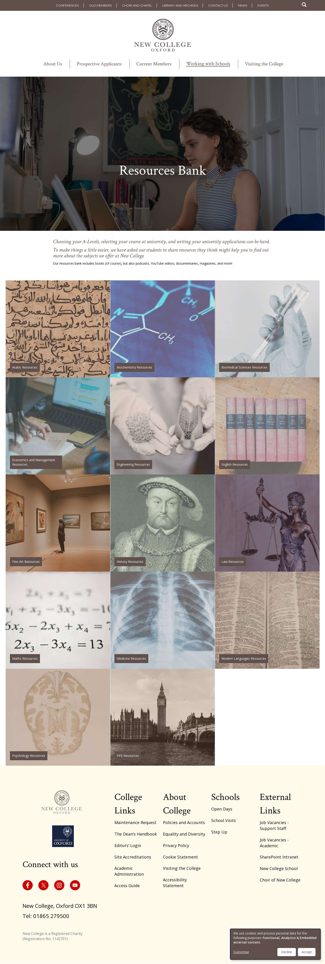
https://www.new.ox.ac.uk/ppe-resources (162, 717)
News (242, 5)
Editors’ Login (127, 845)
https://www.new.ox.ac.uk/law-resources (267, 523)
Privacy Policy (176, 845)
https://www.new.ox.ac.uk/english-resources (267, 425)
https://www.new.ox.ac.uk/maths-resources (58, 620)
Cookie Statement (180, 857)
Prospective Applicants (99, 64)
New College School (279, 868)
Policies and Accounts (184, 822)
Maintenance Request (135, 822)
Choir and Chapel (137, 5)
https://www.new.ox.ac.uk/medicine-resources (162, 620)
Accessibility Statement (175, 882)
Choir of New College (280, 880)
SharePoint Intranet (279, 857)
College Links (128, 804)
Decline (286, 952)
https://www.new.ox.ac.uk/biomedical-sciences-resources (267, 329)
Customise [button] (241, 952)
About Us (52, 64)
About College (177, 804)
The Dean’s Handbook (135, 834)
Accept (307, 952)
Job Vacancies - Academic (274, 842)
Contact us (218, 5)
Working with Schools (208, 64)
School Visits (223, 820)
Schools (225, 797)
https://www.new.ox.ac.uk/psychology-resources (58, 717)
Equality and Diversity (184, 834)
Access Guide (127, 885)
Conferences (67, 5)
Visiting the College (264, 64)
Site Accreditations (132, 857)
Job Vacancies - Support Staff (274, 825)
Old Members (100, 5)
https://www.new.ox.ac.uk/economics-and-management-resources (58, 425)
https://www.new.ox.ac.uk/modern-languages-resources (267, 620)
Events (263, 5)
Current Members (154, 64)
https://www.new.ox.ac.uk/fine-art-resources (58, 523)
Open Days (221, 809)
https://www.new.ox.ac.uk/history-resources (162, 523)
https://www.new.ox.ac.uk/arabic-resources (58, 329)
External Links (275, 804)
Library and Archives (180, 5)
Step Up (219, 832)
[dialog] (275, 944)
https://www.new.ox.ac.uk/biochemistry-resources (162, 329)
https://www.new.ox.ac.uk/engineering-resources (162, 425)
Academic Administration (129, 871)
